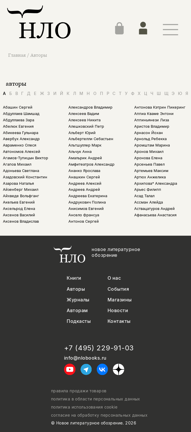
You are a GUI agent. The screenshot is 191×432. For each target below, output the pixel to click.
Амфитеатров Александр (91, 164)
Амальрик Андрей (85, 158)
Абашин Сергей (17, 107)
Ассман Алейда (148, 202)
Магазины (120, 300)
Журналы (78, 300)
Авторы (38, 55)
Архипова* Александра (155, 183)
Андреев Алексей (84, 183)
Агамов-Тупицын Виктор (25, 158)
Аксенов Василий (19, 215)
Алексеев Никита (84, 120)
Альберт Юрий (82, 133)
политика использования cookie (84, 407)
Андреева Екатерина (87, 196)
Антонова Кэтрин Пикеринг (159, 107)
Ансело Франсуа (83, 215)
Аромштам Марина (152, 145)
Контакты (119, 321)
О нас (114, 278)
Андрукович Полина (87, 202)
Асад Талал (144, 196)
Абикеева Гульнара (20, 133)
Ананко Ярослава (84, 171)
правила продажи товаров (79, 391)
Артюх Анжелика (150, 177)
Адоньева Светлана (21, 171)
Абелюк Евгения (18, 126)
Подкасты (79, 321)
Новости (118, 310)
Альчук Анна (80, 151)
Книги (74, 278)
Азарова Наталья (18, 183)
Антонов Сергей (83, 221)
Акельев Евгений (19, 202)
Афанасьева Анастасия (155, 215)
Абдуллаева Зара (18, 120)
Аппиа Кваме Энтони (154, 113)
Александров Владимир (90, 107)
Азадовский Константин (25, 177)
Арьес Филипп (147, 189)
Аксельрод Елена (19, 208)
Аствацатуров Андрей (154, 208)
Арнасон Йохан (148, 133)
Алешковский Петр (86, 126)
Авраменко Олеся (19, 145)
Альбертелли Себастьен (90, 139)
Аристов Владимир (151, 126)
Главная (17, 55)
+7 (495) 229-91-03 (99, 348)
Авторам (77, 310)
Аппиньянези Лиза (151, 120)
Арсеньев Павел (149, 164)
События (118, 289)
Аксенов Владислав (21, 221)
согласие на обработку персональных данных (99, 415)
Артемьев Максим (151, 171)
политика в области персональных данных (95, 399)
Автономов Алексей (21, 151)
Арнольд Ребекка (150, 139)
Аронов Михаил (148, 151)
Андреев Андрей (84, 189)
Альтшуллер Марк (84, 145)
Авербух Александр (21, 139)
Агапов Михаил (17, 164)
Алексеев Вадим (83, 113)
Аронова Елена (148, 158)
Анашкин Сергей (84, 177)
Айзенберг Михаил (20, 189)
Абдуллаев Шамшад (21, 113)
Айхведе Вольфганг (21, 196)
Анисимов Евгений (86, 208)
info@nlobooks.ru (85, 358)
